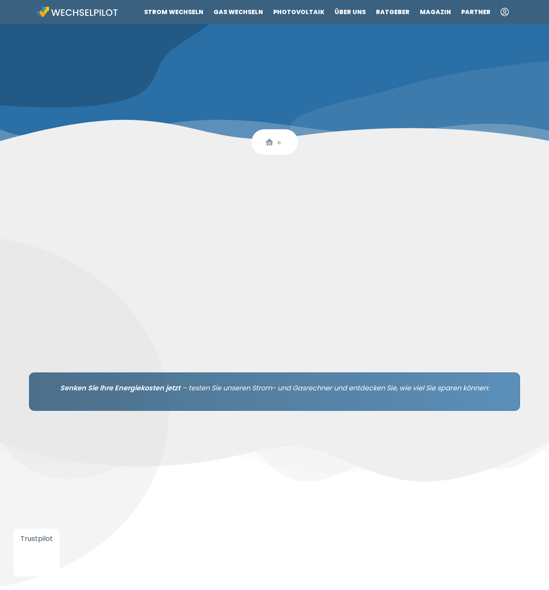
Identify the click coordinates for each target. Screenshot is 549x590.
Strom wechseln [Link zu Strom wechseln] (173, 12)
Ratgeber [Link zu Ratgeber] (393, 12)
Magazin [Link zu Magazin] (435, 12)
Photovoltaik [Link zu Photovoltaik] (298, 12)
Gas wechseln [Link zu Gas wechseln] (238, 12)
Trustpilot (36, 538)
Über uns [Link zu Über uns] (350, 12)
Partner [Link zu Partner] (476, 12)
